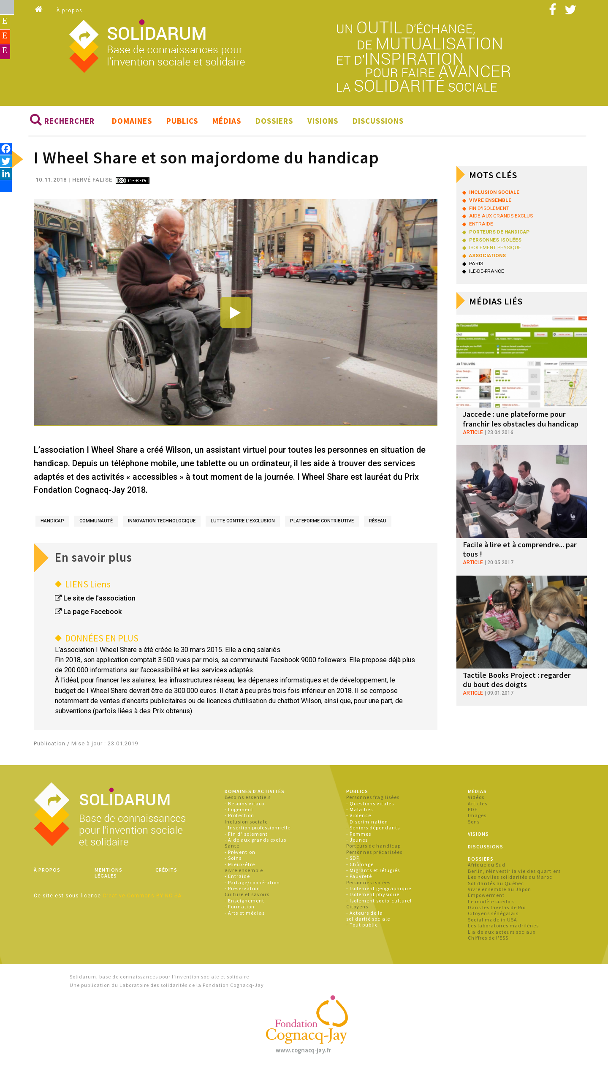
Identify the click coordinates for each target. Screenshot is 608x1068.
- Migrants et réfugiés (373, 870)
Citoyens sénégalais (493, 914)
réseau (377, 521)
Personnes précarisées (374, 852)
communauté (96, 521)
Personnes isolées (368, 883)
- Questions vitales (370, 804)
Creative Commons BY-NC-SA (142, 896)
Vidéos (476, 798)
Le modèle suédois (491, 902)
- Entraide (237, 877)
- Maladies (359, 810)
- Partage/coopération (252, 883)
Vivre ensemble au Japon (499, 889)
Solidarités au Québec (496, 883)
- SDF (352, 859)
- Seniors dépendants (373, 828)
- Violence (358, 816)
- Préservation (242, 889)
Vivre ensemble (244, 870)
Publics (182, 122)
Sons (474, 822)
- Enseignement (244, 901)
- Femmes (358, 834)
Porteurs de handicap (373, 846)
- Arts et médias (245, 913)
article (473, 432)
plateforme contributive (322, 521)
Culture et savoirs (247, 895)
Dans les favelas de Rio (497, 908)
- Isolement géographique (378, 889)
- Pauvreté (359, 877)
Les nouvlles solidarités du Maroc (510, 878)
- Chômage (360, 864)
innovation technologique (161, 521)
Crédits (166, 870)
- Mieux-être (240, 864)
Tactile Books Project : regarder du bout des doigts (520, 679)
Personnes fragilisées (372, 798)
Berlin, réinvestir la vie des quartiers (514, 871)
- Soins (233, 859)
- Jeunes (357, 840)
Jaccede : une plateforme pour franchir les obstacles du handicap (519, 419)
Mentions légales (108, 873)
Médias (226, 122)
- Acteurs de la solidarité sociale (368, 916)
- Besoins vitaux (245, 804)
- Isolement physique (372, 895)
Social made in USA (492, 920)
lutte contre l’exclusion (243, 521)
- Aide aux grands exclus (255, 840)
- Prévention (240, 852)
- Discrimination (367, 822)
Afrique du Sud (486, 865)
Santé (232, 846)
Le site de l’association (99, 599)
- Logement (239, 810)
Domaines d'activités (255, 791)
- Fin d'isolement (246, 834)
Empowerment (486, 896)
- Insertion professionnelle (257, 828)
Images (477, 816)
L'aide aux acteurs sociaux (501, 932)
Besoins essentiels (248, 798)
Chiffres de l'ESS (488, 938)
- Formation (240, 907)
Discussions (378, 122)
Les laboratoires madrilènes (503, 926)
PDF (473, 810)
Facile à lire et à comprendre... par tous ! (518, 549)
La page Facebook (92, 613)
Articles (477, 804)
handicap (52, 521)
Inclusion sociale (246, 822)
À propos (69, 10)
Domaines (132, 122)
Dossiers (274, 122)
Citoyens (357, 907)
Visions (322, 122)
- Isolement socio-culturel (379, 901)
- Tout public (362, 925)
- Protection (239, 816)
